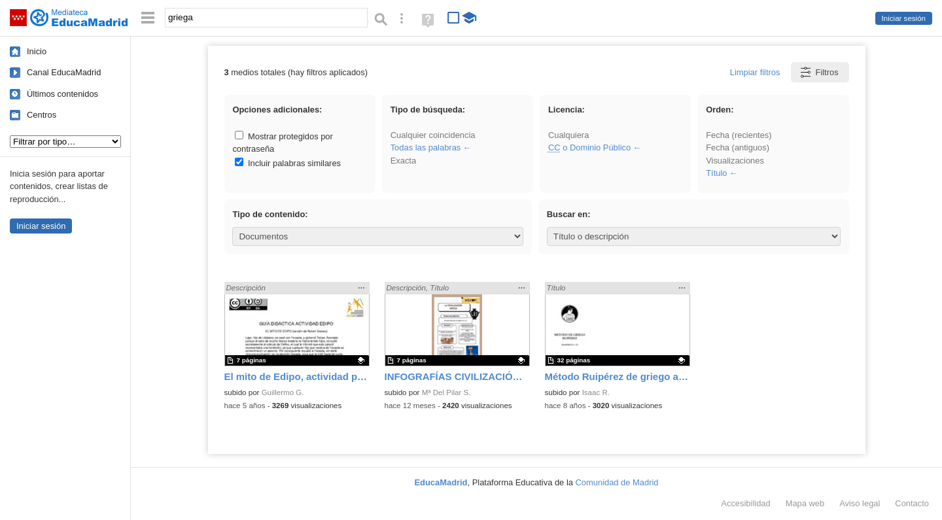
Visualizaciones (735, 160)
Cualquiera (568, 135)
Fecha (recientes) (738, 135)
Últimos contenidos (62, 94)
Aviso (859, 503)
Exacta (403, 160)
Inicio (36, 51)
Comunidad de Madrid (617, 482)
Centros (41, 115)
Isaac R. (596, 392)
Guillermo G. (283, 392)
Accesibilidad (745, 503)
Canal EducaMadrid (64, 72)
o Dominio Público (589, 147)
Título (716, 173)
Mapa (805, 503)
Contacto (912, 503)
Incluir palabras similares (288, 163)
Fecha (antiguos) (737, 147)
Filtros (819, 72)
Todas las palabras (426, 147)
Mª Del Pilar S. (446, 392)
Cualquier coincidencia (433, 135)
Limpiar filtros (755, 72)
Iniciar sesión (904, 18)
